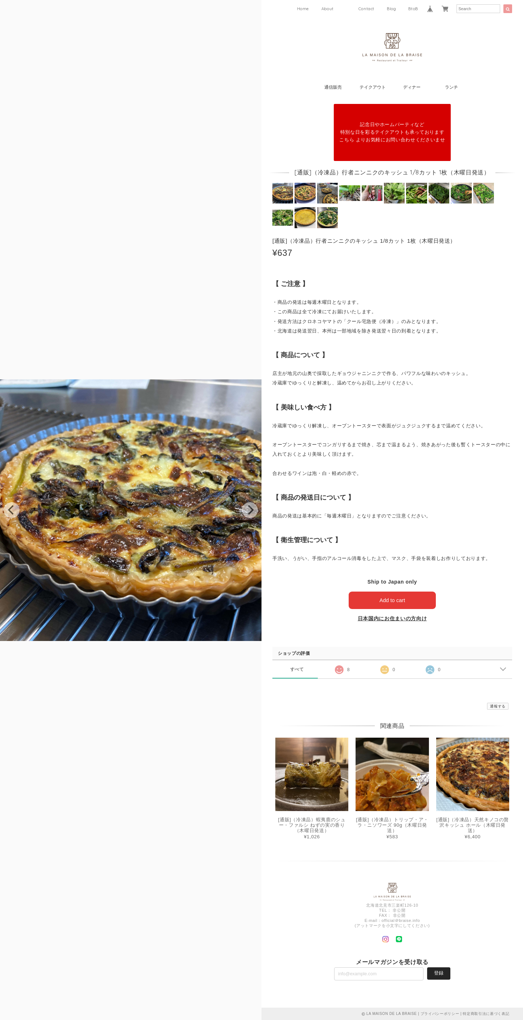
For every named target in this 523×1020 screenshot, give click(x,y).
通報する (498, 706)
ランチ (451, 87)
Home (303, 8)
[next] (250, 510)
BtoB (413, 8)
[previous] (12, 510)
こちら (346, 139)
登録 (438, 973)
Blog (391, 8)
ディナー (412, 87)
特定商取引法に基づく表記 (486, 1014)
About (327, 8)
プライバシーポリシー (440, 1014)
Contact (366, 8)
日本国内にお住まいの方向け (392, 618)
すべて (296, 669)
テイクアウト (373, 87)
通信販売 (333, 87)
